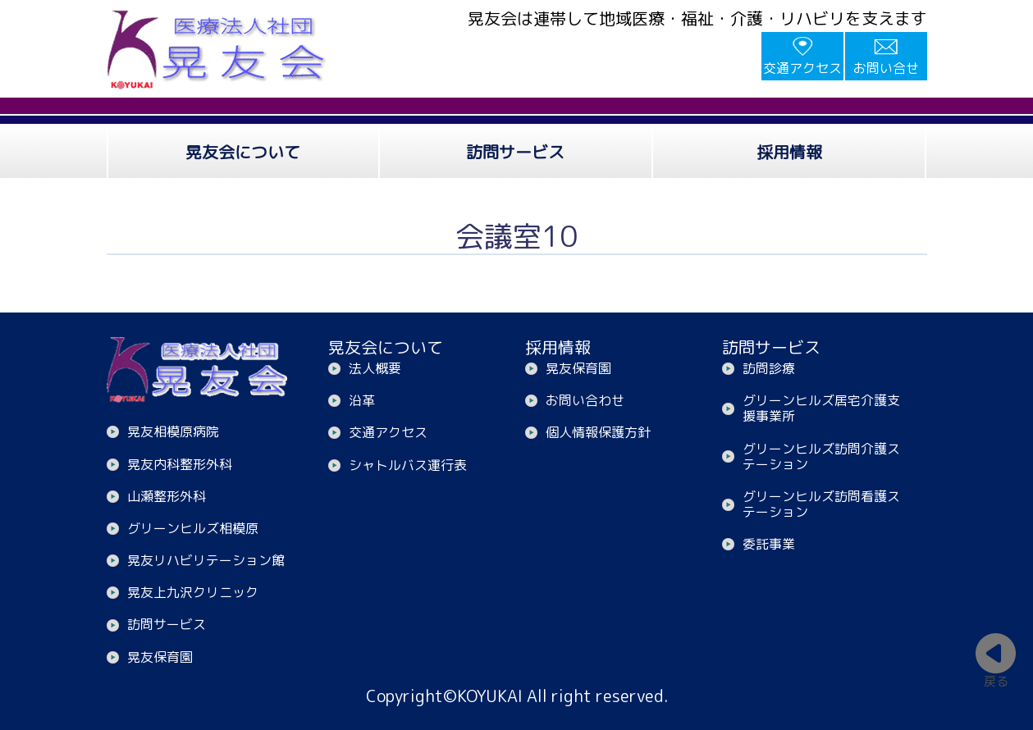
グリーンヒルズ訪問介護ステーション (821, 456)
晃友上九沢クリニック (192, 592)
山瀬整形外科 (166, 496)
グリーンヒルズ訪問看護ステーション (821, 504)
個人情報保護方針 (598, 432)
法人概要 (375, 368)
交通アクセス (802, 68)
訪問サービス (166, 624)
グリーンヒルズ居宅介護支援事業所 (821, 408)
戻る (996, 681)
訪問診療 (769, 368)
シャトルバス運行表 (408, 465)
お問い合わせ (585, 400)
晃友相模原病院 (173, 431)
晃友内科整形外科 (179, 464)
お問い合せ (886, 68)
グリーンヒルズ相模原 (192, 528)
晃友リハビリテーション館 (206, 560)
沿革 (362, 400)
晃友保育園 (160, 657)
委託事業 (769, 544)
